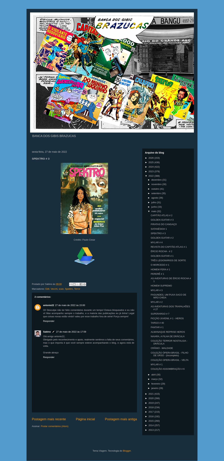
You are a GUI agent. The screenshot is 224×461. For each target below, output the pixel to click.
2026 (151, 158)
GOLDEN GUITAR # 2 (162, 237)
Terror (77, 289)
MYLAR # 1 (156, 364)
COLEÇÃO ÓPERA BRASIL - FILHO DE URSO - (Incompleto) (169, 354)
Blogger (127, 450)
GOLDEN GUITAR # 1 (162, 256)
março (154, 379)
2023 (151, 171)
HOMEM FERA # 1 (160, 269)
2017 (151, 411)
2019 (151, 403)
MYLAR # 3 (156, 290)
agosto (155, 197)
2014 (151, 425)
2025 (151, 162)
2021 (151, 393)
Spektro (69, 289)
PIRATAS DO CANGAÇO (164, 224)
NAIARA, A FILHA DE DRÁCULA (167, 336)
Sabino (47, 331)
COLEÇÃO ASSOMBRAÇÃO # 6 (167, 369)
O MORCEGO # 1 (160, 265)
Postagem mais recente (49, 419)
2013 (151, 430)
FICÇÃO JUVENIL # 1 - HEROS (167, 318)
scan (61, 289)
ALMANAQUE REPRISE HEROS (168, 332)
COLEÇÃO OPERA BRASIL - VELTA (169, 360)
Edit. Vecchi (51, 289)
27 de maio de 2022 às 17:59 (71, 331)
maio (154, 211)
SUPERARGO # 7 (160, 313)
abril (153, 374)
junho (154, 207)
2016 (151, 416)
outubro (155, 189)
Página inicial (85, 419)
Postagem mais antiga (121, 419)
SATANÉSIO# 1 (159, 229)
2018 (151, 407)
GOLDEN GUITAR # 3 (162, 219)
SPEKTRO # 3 (158, 233)
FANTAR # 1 (157, 327)
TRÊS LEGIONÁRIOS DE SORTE (168, 260)
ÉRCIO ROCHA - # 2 (161, 251)
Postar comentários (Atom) (55, 426)
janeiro (155, 388)
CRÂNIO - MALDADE (162, 348)
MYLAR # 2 (156, 302)
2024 (151, 166)
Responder (48, 321)
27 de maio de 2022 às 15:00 (70, 305)
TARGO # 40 (157, 323)
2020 (151, 398)
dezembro (156, 179)
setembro (156, 193)
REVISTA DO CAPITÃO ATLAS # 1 (169, 247)
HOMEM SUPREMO (161, 285)
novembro (156, 184)
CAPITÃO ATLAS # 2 (161, 215)
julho (154, 202)
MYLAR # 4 (156, 242)
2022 (151, 176)
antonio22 (48, 305)
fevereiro (156, 383)
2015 (151, 421)
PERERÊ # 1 (157, 274)
